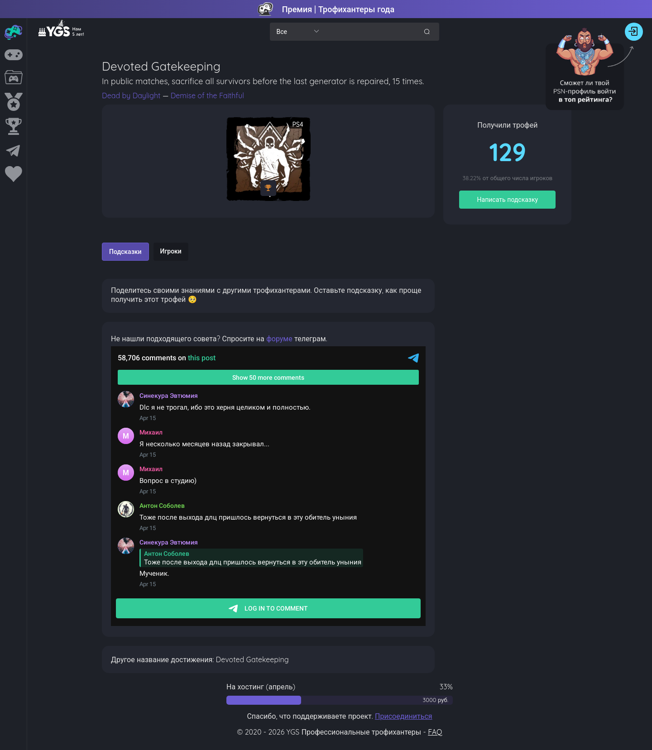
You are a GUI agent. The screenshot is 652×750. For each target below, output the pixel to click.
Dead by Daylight (132, 95)
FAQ (435, 731)
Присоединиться (403, 716)
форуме (279, 338)
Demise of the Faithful (207, 95)
